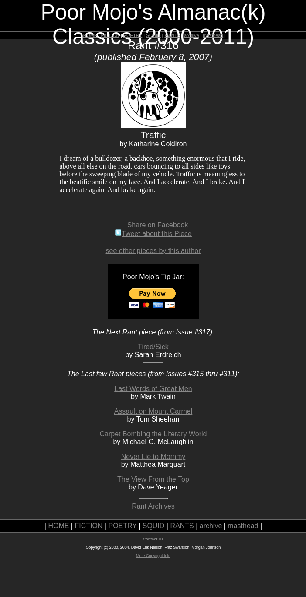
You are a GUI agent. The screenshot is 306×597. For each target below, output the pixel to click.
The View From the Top (153, 479)
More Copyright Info (153, 555)
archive (191, 35)
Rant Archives (153, 506)
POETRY (132, 35)
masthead (213, 35)
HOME (90, 35)
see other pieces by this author (153, 250)
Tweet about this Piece (153, 233)
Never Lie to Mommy (153, 456)
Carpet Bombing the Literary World (153, 434)
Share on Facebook (157, 225)
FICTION (110, 35)
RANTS (172, 35)
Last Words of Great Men (153, 388)
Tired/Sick (153, 347)
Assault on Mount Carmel (153, 411)
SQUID (153, 35)
